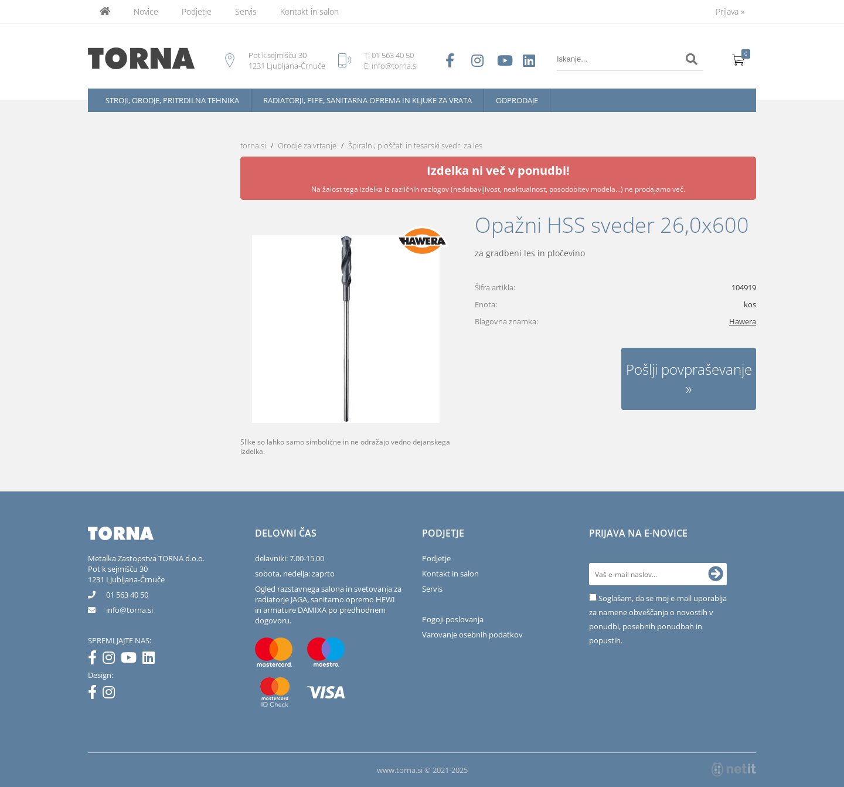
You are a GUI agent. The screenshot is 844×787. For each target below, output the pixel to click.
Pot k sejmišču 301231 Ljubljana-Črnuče (126, 574)
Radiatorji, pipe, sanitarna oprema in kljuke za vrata (367, 100)
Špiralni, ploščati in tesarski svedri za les (415, 145)
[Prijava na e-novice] (716, 574)
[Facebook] (95, 659)
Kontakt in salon (309, 11)
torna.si (253, 145)
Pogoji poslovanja (453, 619)
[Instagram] (112, 659)
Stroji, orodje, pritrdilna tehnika (172, 100)
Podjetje (197, 11)
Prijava (730, 11)
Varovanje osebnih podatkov (472, 634)
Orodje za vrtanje (307, 145)
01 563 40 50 (393, 55)
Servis (246, 11)
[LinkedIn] (151, 659)
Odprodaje (517, 100)
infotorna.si (129, 610)
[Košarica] (738, 59)
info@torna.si (395, 65)
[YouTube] (131, 659)
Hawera (742, 321)
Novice (146, 11)
